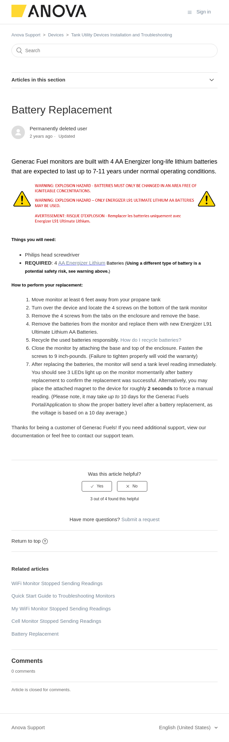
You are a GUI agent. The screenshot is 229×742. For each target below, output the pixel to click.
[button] (190, 12)
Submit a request (140, 519)
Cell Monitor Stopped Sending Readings (56, 621)
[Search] (114, 50)
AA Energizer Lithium (81, 263)
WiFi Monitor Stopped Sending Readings (57, 583)
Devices (56, 34)
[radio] (97, 486)
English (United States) (185, 727)
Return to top (29, 541)
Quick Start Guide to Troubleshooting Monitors (63, 596)
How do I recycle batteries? (150, 340)
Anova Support (25, 34)
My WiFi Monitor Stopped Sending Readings (61, 608)
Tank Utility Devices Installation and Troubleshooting (121, 34)
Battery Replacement (35, 634)
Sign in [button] (203, 11)
